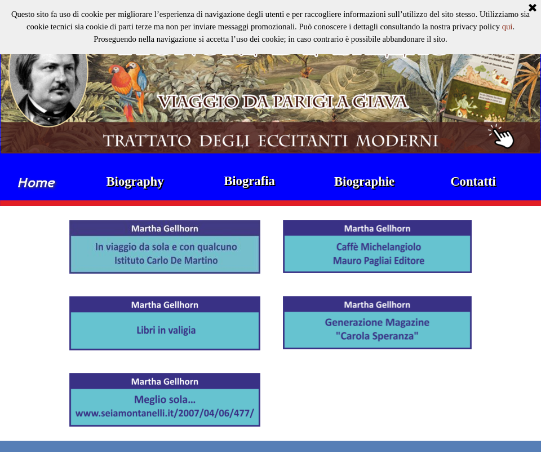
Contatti (473, 181)
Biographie (364, 181)
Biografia (249, 181)
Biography (135, 181)
